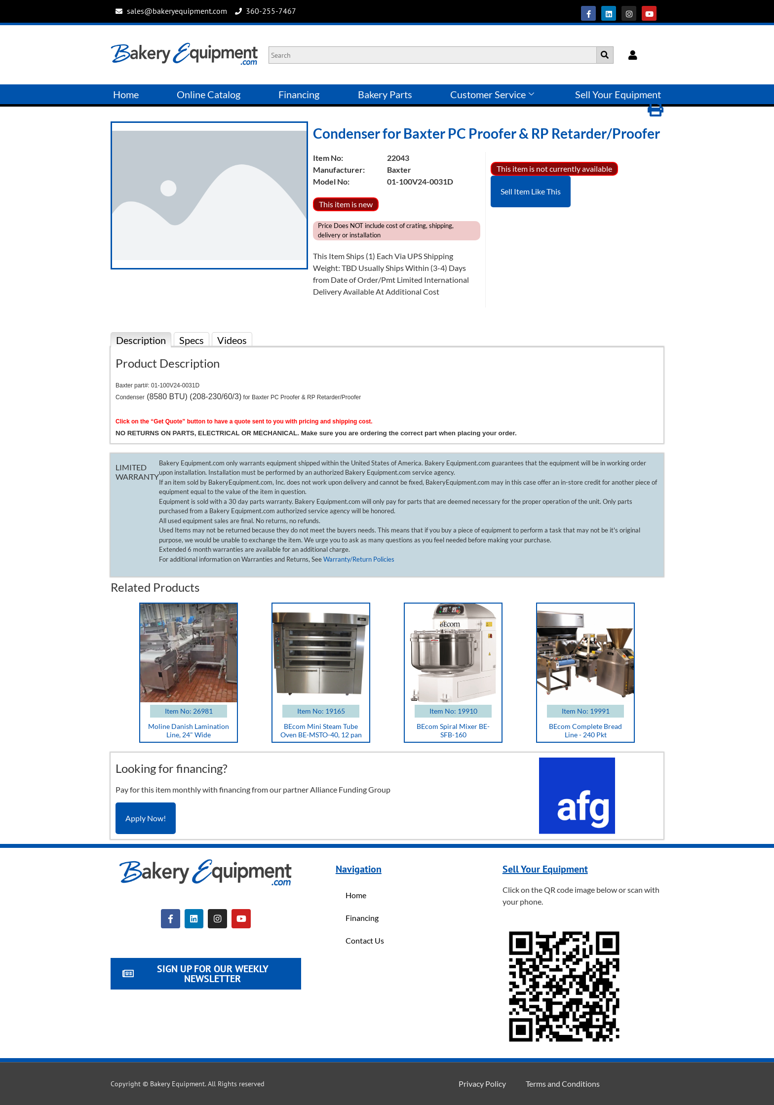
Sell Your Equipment (618, 94)
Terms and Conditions (563, 1083)
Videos (232, 340)
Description (141, 340)
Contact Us (365, 940)
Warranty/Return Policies (358, 559)
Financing (298, 94)
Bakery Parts (385, 94)
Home (126, 94)
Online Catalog (208, 94)
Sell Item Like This (531, 191)
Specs (191, 340)
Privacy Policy (482, 1083)
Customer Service (492, 94)
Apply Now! (145, 818)
